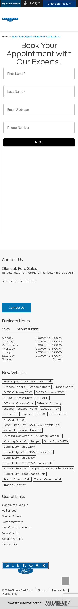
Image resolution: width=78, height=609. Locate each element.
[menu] (71, 19)
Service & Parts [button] (27, 329)
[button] (11, 3)
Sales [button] (6, 329)
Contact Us (16, 307)
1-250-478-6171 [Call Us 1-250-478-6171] (26, 281)
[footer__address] (39, 272)
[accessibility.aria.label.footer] (58, 603)
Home (5, 37)
